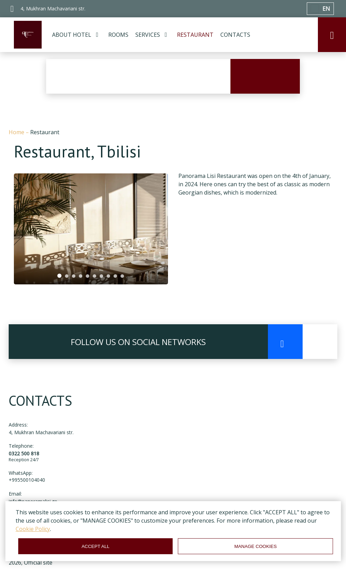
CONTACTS (235, 34)
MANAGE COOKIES (255, 546)
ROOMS (118, 34)
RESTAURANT (195, 34)
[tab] (60, 276)
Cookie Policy (33, 529)
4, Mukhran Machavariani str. (41, 432)
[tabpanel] (91, 228)
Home (17, 132)
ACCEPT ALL (96, 546)
